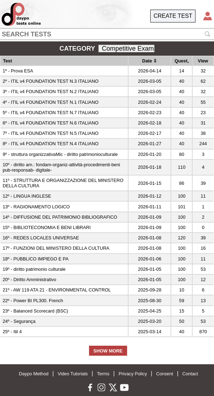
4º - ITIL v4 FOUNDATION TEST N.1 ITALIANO (50, 102)
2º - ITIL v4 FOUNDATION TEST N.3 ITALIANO (50, 81)
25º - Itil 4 (12, 331)
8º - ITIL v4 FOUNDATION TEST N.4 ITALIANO (50, 143)
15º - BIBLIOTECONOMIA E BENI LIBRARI (46, 227)
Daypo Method (33, 373)
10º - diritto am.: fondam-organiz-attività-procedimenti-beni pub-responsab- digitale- (61, 167)
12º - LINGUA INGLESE (26, 196)
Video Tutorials (73, 373)
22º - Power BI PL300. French (32, 300)
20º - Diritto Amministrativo (29, 279)
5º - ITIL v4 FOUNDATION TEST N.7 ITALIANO (50, 112)
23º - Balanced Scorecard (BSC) (35, 311)
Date (149, 61)
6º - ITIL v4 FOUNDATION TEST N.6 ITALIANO (50, 123)
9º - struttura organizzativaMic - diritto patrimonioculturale (60, 154)
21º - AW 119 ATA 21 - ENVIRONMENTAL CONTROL (56, 290)
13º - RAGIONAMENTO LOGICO (36, 206)
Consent (164, 373)
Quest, (181, 61)
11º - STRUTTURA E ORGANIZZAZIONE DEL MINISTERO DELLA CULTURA (62, 183)
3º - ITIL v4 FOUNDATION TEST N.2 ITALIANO (50, 91)
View (203, 61)
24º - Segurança (18, 321)
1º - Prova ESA (17, 70)
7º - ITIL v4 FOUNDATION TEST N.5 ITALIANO (50, 133)
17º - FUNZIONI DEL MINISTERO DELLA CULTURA (55, 248)
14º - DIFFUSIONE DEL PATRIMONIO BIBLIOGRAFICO (59, 217)
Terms (103, 373)
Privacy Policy (133, 373)
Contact (190, 373)
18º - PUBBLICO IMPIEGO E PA (35, 259)
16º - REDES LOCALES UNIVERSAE (40, 237)
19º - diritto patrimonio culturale (34, 269)
